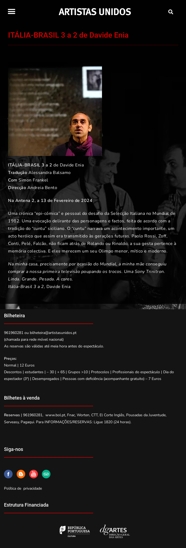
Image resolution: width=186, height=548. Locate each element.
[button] (11, 11)
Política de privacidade (23, 488)
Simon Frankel (33, 180)
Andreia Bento (42, 188)
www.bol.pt (55, 415)
